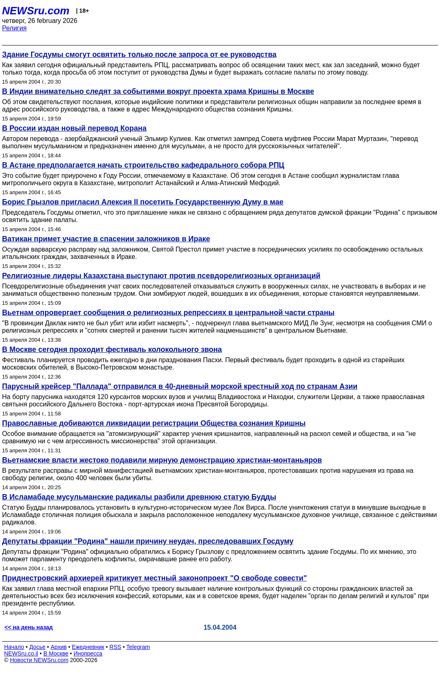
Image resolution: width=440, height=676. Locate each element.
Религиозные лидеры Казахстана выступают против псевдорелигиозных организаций (161, 276)
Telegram (138, 647)
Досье (37, 647)
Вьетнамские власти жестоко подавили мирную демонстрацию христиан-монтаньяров (162, 460)
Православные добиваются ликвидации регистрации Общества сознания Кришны (154, 423)
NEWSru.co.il (21, 653)
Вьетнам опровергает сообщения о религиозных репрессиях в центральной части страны (168, 313)
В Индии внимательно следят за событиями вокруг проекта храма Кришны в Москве (158, 91)
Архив (59, 647)
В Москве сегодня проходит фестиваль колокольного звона (112, 349)
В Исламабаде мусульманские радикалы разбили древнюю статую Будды (139, 497)
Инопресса (88, 653)
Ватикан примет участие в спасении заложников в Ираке (106, 239)
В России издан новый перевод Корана (74, 128)
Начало (14, 647)
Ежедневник (88, 647)
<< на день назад (29, 627)
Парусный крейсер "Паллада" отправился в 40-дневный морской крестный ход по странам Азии (179, 386)
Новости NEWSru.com (39, 660)
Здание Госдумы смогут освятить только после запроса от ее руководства (139, 54)
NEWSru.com (36, 11)
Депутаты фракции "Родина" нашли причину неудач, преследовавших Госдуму (147, 541)
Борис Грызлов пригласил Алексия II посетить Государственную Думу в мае (142, 202)
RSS (115, 647)
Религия (14, 28)
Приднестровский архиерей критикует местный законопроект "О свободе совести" (154, 578)
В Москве (55, 653)
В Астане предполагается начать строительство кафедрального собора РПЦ (143, 165)
